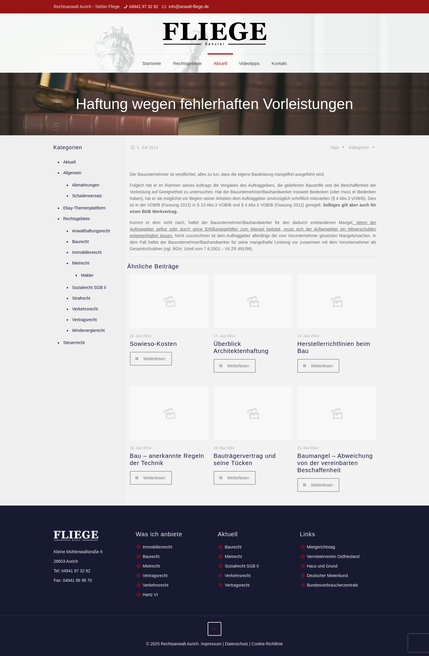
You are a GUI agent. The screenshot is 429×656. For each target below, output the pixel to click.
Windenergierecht (88, 330)
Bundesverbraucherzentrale (332, 585)
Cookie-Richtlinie (267, 643)
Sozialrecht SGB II (89, 287)
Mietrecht (80, 263)
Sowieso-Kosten (153, 344)
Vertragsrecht (84, 319)
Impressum (211, 643)
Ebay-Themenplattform (84, 208)
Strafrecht (81, 298)
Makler (87, 275)
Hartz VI (150, 594)
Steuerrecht (74, 342)
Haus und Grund (322, 566)
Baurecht (80, 241)
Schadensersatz (87, 195)
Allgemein (72, 172)
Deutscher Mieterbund (327, 575)
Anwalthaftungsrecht (91, 230)
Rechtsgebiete (76, 218)
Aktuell (69, 162)
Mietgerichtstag (321, 547)
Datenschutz (236, 643)
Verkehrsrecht (85, 309)
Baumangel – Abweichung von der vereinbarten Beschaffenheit (335, 463)
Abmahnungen (85, 185)
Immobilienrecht (87, 252)
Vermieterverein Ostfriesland (333, 556)
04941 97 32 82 (143, 6)
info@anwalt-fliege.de (188, 6)
